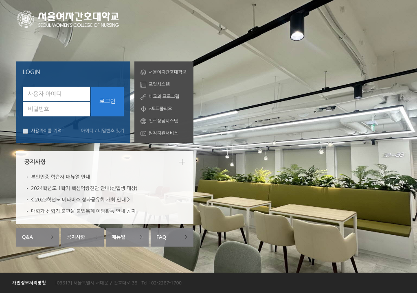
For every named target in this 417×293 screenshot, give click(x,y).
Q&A (27, 237)
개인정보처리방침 (29, 283)
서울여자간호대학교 (168, 72)
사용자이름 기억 (42, 131)
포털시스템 (159, 84)
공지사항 (76, 237)
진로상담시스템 (163, 121)
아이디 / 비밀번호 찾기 (102, 131)
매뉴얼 (118, 237)
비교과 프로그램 (164, 96)
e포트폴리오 (160, 109)
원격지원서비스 (163, 133)
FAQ (161, 237)
